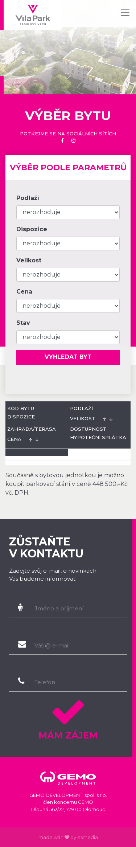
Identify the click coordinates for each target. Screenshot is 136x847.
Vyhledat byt (68, 356)
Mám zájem (68, 717)
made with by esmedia (68, 837)
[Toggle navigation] (125, 12)
